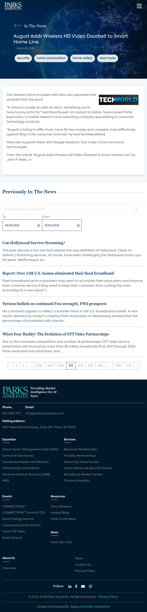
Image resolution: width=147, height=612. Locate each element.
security (23, 58)
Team (79, 558)
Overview (9, 568)
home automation (51, 58)
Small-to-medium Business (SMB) (26, 474)
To (4, 217)
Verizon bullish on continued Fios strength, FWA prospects (54, 303)
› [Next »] (136, 365)
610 (61, 365)
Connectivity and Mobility (20, 468)
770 (128, 365)
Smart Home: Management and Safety (30, 449)
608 (39, 365)
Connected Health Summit (21, 525)
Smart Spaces (12, 537)
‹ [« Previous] (10, 365)
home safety (83, 58)
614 (100, 365)
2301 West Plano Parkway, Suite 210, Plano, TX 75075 (38, 427)
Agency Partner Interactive (90, 606)
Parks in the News (63, 519)
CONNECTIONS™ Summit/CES (23, 512)
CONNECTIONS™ (14, 506)
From (46, 217)
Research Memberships (80, 449)
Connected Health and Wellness (25, 462)
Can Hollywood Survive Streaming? (33, 243)
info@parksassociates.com (44, 413)
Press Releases (61, 506)
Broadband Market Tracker (83, 474)
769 (118, 365)
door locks (108, 58)
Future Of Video (13, 531)
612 (80, 365)
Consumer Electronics (18, 455)
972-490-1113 (11, 413)
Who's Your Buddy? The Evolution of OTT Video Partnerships (55, 334)
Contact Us (83, 565)
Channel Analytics (77, 480)
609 (50, 365)
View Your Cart (61, 542)
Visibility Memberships (80, 455)
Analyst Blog (60, 512)
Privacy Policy (85, 571)
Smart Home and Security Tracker (88, 468)
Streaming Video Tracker (81, 462)
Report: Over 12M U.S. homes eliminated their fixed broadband (58, 273)
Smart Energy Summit (18, 519)
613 (90, 365)
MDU (5, 480)
